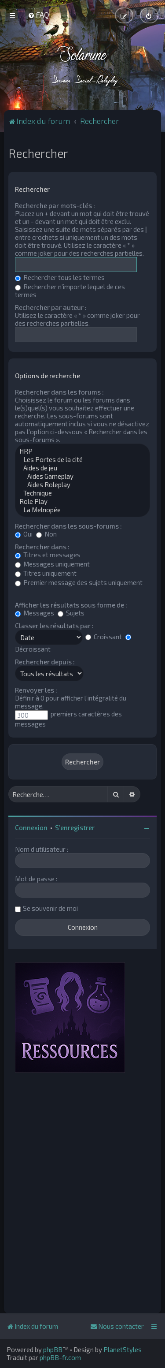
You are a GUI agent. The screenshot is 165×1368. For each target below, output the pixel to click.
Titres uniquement (46, 573)
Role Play (82, 501)
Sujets (71, 613)
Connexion (31, 827)
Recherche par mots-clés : (55, 205)
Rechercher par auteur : (51, 307)
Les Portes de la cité (82, 459)
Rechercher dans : (42, 547)
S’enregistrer (75, 827)
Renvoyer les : (36, 690)
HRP (82, 451)
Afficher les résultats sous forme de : (71, 605)
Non (46, 534)
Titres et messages (48, 555)
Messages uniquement (52, 564)
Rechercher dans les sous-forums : (68, 526)
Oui (24, 534)
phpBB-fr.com (60, 1357)
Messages (34, 613)
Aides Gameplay (82, 476)
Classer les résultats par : (54, 626)
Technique (82, 493)
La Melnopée (82, 510)
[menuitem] (38, 14)
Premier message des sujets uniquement (79, 582)
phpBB (52, 1349)
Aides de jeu (82, 468)
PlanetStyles (122, 1349)
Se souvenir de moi (50, 908)
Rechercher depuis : (45, 662)
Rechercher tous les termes (60, 277)
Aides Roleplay (82, 485)
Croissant (103, 637)
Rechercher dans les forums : (59, 392)
